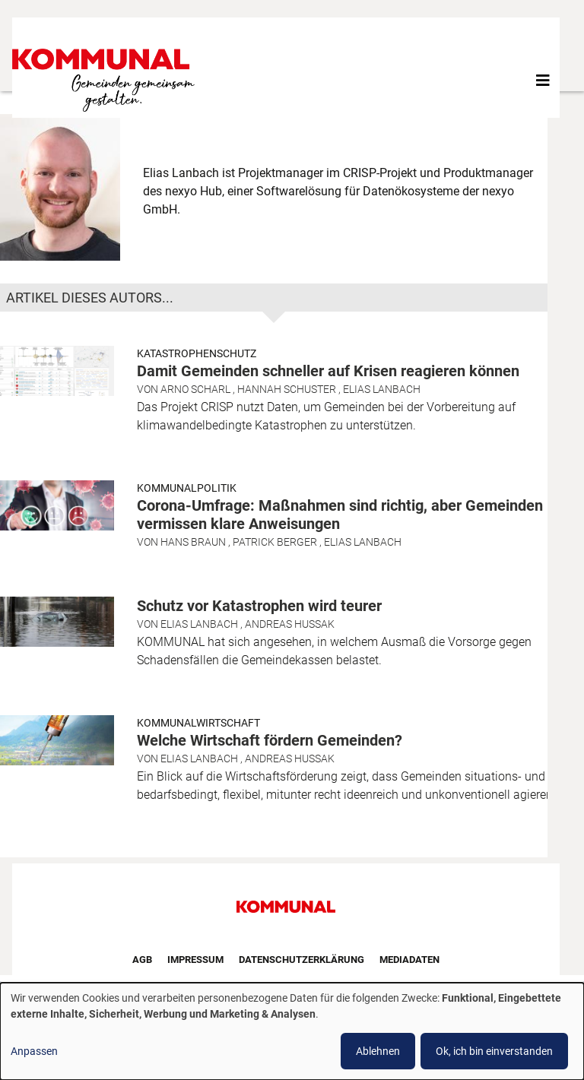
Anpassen (34, 1051)
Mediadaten (409, 959)
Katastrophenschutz (196, 353)
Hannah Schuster (286, 389)
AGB (142, 959)
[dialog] (292, 1031)
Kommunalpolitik (186, 488)
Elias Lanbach (382, 389)
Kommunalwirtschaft (198, 723)
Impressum (195, 959)
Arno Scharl (195, 389)
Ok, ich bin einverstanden (494, 1051)
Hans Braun (193, 542)
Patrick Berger (275, 542)
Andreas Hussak (290, 624)
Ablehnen (378, 1051)
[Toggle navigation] (543, 80)
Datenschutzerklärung (301, 959)
